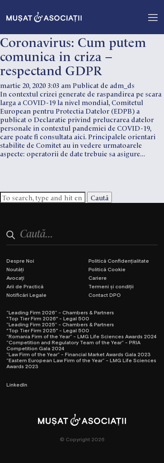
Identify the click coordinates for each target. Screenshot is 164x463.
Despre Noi (20, 261)
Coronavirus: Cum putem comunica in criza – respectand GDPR (73, 55)
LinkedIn (16, 384)
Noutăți (15, 269)
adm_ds (122, 85)
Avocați (15, 278)
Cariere (97, 278)
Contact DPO (104, 295)
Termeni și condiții (111, 286)
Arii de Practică (25, 286)
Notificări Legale (26, 295)
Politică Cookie (107, 269)
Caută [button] (99, 197)
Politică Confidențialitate (118, 261)
